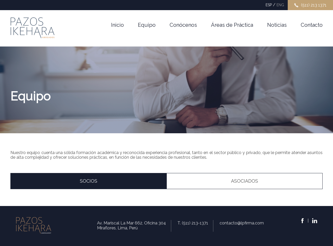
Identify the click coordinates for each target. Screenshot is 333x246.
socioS (88, 181)
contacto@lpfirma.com (242, 223)
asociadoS (244, 181)
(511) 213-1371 (195, 223)
